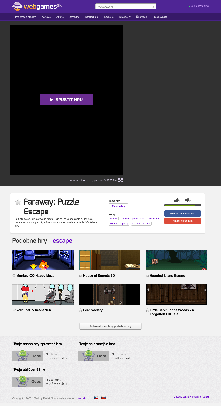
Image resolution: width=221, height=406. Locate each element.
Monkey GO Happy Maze (35, 275)
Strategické (92, 17)
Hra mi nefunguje (183, 220)
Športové (141, 17)
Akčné (60, 17)
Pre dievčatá (160, 17)
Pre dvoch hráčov (25, 17)
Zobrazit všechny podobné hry (110, 326)
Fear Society (93, 310)
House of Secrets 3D (99, 275)
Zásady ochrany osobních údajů (191, 396)
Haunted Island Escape (168, 275)
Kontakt (82, 398)
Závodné (74, 17)
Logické (108, 17)
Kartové (46, 17)
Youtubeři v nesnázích (33, 310)
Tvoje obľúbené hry (29, 370)
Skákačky (125, 17)
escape (62, 241)
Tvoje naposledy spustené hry (37, 344)
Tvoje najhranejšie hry (97, 344)
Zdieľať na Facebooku (182, 213)
